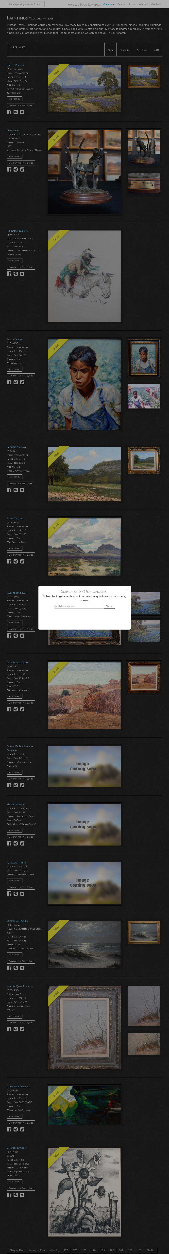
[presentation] (85, 617)
